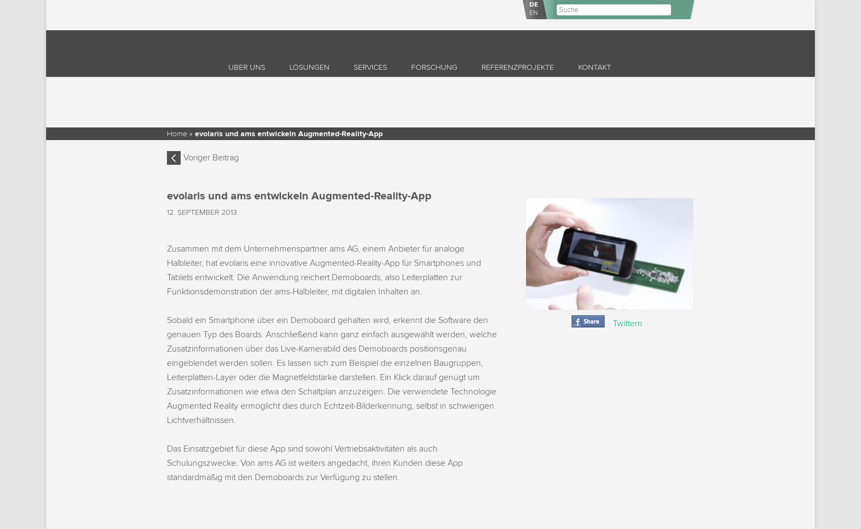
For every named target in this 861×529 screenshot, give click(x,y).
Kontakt (594, 67)
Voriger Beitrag (211, 157)
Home (177, 133)
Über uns (246, 67)
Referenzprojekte (518, 67)
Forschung (434, 67)
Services (370, 67)
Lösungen (309, 67)
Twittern (627, 323)
